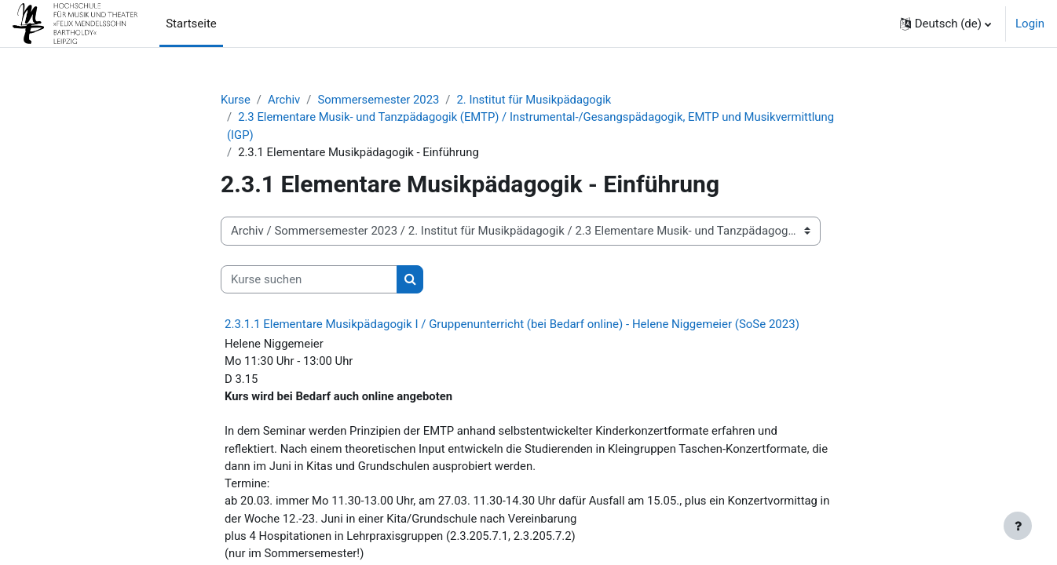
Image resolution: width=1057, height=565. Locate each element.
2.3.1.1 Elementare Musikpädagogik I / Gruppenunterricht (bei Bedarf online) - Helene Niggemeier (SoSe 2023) (512, 325)
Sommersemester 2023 (379, 100)
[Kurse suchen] (309, 280)
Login (1029, 23)
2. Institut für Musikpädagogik (537, 100)
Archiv (285, 100)
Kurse (236, 100)
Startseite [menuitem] (191, 23)
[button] (945, 23)
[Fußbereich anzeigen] (1018, 526)
